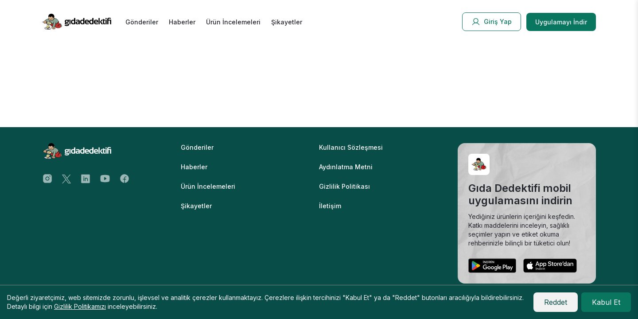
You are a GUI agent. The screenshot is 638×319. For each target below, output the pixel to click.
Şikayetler (286, 22)
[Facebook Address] (124, 178)
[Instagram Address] (47, 178)
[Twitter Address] (66, 178)
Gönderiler (141, 22)
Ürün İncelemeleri (233, 22)
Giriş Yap (491, 21)
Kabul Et (606, 302)
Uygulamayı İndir (561, 22)
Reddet (555, 302)
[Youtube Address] (105, 178)
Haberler (182, 22)
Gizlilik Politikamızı (80, 306)
